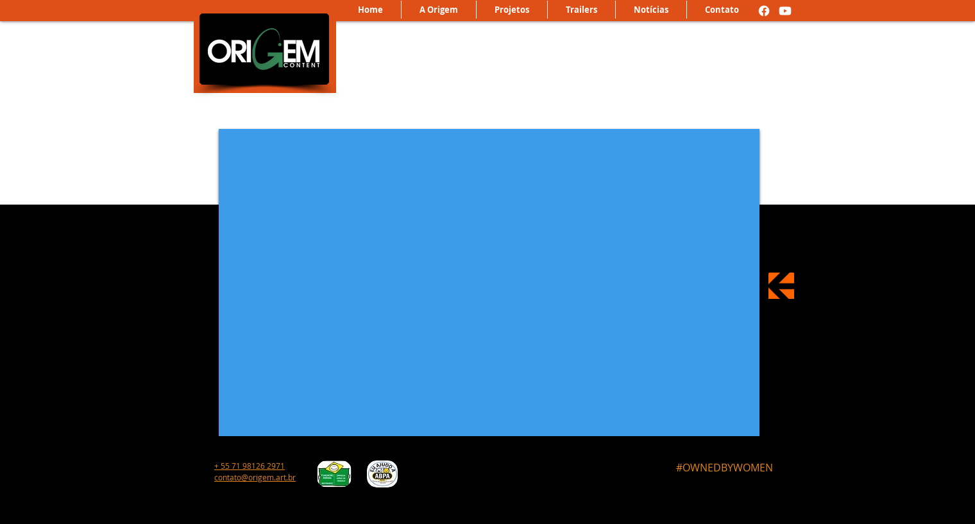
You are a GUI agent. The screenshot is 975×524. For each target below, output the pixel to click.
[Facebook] (764, 11)
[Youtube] (785, 11)
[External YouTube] (489, 282)
